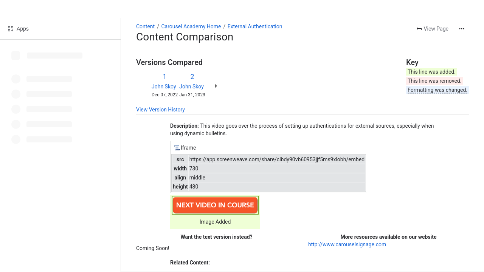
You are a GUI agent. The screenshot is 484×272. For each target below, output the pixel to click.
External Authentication (255, 26)
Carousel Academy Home (191, 26)
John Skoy (164, 86)
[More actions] (462, 28)
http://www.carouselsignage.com (347, 244)
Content (145, 26)
